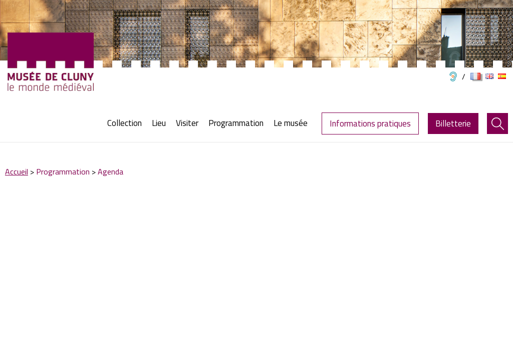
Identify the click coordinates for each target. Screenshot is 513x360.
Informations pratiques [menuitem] (370, 123)
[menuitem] (127, 123)
